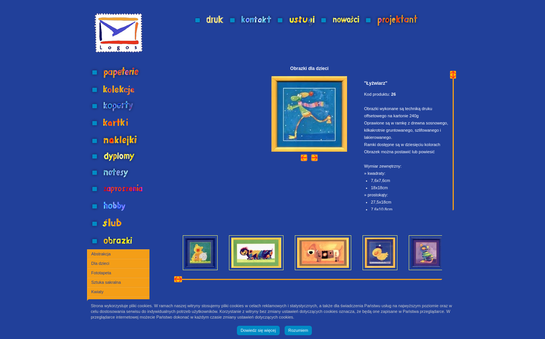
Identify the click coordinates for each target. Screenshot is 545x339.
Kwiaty (97, 291)
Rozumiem (298, 330)
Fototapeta (101, 273)
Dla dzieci (100, 263)
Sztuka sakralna (106, 282)
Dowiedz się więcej (258, 330)
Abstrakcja (101, 254)
